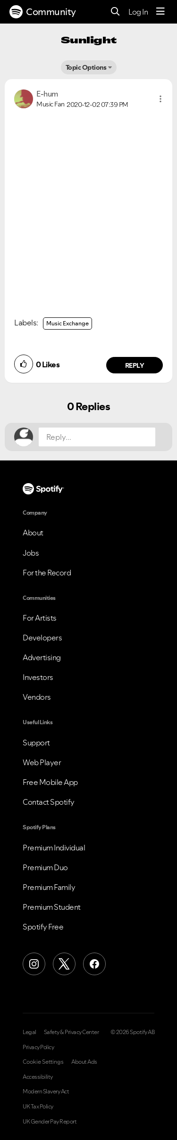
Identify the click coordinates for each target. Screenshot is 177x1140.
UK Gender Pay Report (49, 1121)
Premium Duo (45, 867)
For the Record (47, 572)
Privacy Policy (38, 1047)
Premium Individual (54, 847)
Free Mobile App (50, 782)
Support (36, 742)
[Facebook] (94, 964)
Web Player (42, 762)
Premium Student (52, 907)
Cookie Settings (43, 1062)
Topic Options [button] (86, 67)
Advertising (42, 657)
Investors (38, 677)
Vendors (37, 697)
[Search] (115, 12)
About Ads (84, 1062)
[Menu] (160, 11)
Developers (42, 637)
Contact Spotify (49, 802)
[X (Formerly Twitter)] (64, 964)
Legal (29, 1032)
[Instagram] (34, 964)
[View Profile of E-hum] (47, 94)
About (33, 532)
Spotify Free (43, 927)
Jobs (31, 553)
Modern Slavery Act (46, 1091)
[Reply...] (97, 437)
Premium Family (49, 887)
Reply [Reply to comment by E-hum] (134, 365)
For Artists (40, 618)
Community (42, 11)
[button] (160, 99)
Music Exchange (67, 323)
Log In (138, 12)
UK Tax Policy (38, 1106)
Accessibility (38, 1077)
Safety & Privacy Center (71, 1032)
